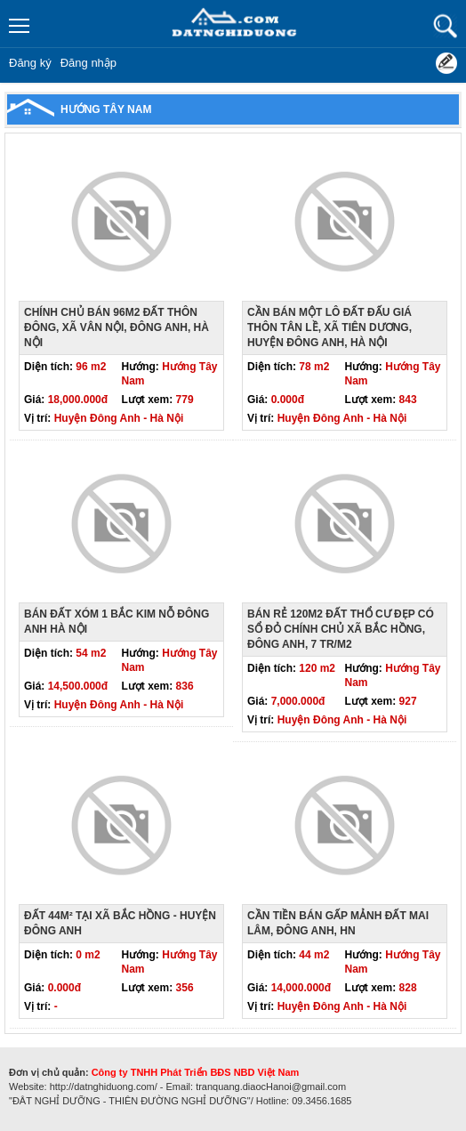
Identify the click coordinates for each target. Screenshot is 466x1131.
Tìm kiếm (445, 26)
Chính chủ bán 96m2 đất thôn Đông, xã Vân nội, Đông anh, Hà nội (116, 327)
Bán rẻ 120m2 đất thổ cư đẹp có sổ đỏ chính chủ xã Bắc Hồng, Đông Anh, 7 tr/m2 (340, 629)
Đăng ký (30, 62)
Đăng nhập (88, 62)
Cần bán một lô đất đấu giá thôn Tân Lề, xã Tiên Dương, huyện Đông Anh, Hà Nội (329, 327)
